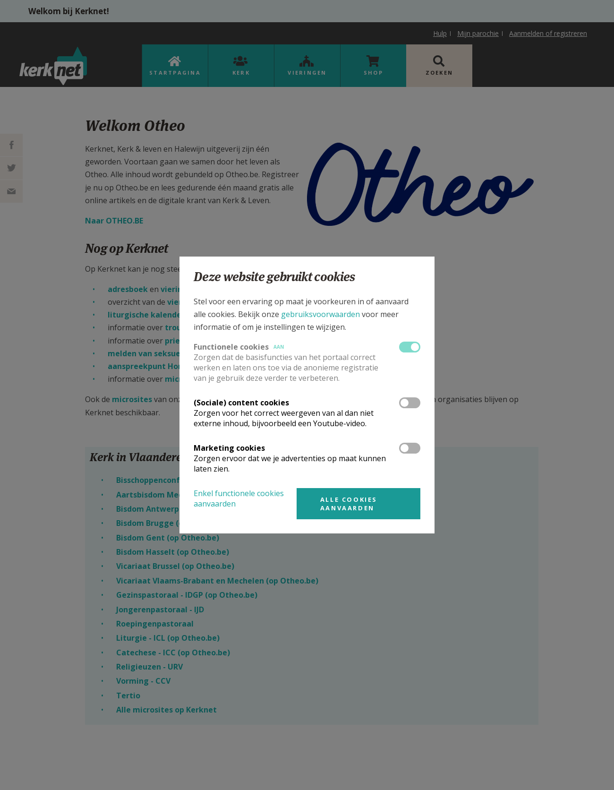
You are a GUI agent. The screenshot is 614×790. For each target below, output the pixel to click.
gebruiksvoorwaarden (320, 314)
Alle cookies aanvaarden (348, 503)
